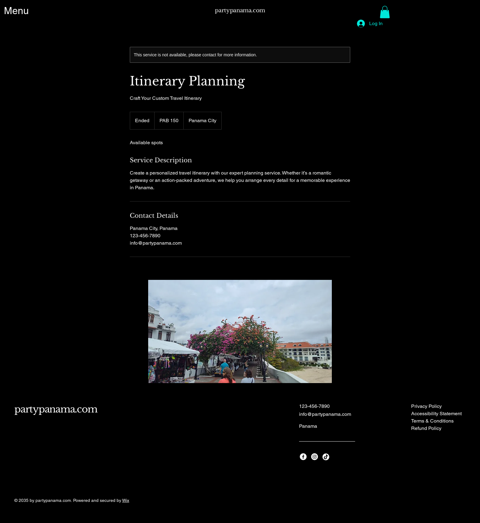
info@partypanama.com (325, 414)
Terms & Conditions (432, 421)
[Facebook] (303, 457)
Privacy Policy (426, 406)
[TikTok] (326, 457)
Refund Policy (426, 428)
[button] (385, 12)
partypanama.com (240, 10)
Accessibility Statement (436, 413)
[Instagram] (314, 457)
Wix (125, 500)
